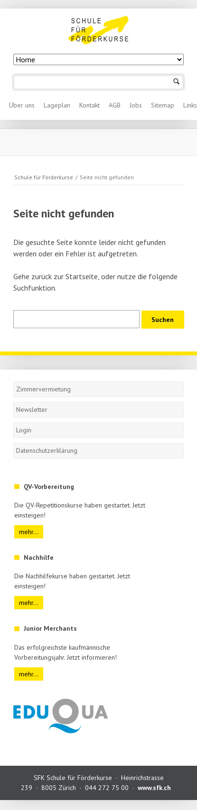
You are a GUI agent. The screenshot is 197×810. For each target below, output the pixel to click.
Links (190, 105)
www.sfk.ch (154, 787)
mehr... (28, 531)
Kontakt (89, 105)
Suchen (176, 82)
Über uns (22, 105)
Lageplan (57, 105)
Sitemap (162, 105)
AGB (115, 105)
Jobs (136, 105)
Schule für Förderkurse (43, 177)
